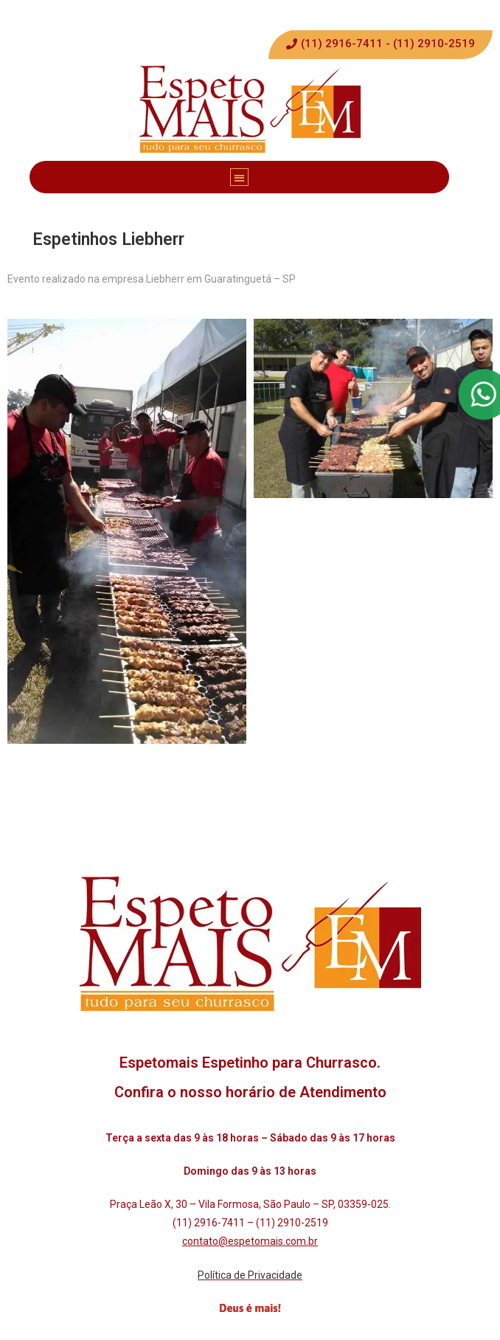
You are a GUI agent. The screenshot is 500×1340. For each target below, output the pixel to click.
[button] (380, 44)
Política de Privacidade (250, 1275)
